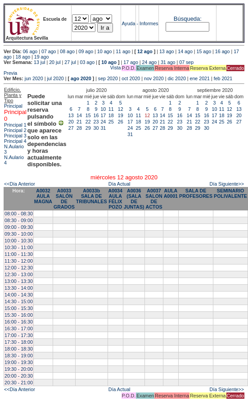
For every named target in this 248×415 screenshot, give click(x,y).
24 (103, 121)
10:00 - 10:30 (19, 240)
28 (79, 128)
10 (103, 109)
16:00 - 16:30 (19, 321)
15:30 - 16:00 (19, 315)
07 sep (186, 62)
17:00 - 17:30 (19, 335)
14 (79, 115)
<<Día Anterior (19, 184)
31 (103, 128)
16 (96, 115)
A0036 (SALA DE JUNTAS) (134, 199)
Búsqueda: (188, 18)
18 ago (22, 56)
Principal (13, 106)
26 (120, 121)
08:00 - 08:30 (19, 213)
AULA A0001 (171, 193)
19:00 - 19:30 (19, 362)
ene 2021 (200, 78)
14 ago (185, 51)
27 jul (70, 62)
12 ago (145, 51)
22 (88, 121)
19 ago (41, 56)
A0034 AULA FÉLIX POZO (115, 199)
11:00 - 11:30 (19, 254)
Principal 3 (15, 135)
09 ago (86, 51)
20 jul (54, 62)
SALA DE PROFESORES (195, 193)
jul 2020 (55, 78)
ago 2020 (81, 78)
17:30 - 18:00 (19, 342)
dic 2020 (177, 78)
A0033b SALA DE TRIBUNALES (91, 196)
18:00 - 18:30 (19, 348)
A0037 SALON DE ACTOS (153, 199)
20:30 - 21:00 (19, 382)
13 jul (39, 62)
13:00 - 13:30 (19, 281)
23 (96, 121)
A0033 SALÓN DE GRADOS (64, 199)
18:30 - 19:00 (19, 355)
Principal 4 (15, 141)
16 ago (222, 51)
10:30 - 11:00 (19, 247)
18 (111, 115)
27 (71, 128)
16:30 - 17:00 (19, 328)
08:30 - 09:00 (19, 220)
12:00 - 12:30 (19, 267)
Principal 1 (15, 125)
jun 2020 (34, 78)
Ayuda (128, 23)
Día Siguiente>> (227, 184)
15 (88, 115)
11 (111, 109)
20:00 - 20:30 (19, 376)
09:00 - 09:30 (19, 227)
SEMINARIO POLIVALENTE (230, 193)
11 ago (123, 51)
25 (111, 121)
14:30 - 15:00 (19, 301)
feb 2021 (223, 78)
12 (120, 109)
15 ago (204, 51)
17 (103, 115)
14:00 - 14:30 (19, 294)
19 (120, 115)
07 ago (48, 51)
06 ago (30, 51)
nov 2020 (154, 78)
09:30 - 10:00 (19, 234)
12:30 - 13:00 (19, 274)
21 (79, 121)
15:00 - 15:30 (19, 308)
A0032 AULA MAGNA (43, 196)
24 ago (149, 62)
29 (88, 128)
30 (96, 128)
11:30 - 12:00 (19, 261)
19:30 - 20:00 (19, 369)
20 (71, 121)
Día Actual (119, 184)
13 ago (166, 51)
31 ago (168, 62)
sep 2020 (108, 78)
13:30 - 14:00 (19, 288)
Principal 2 (15, 130)
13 (71, 115)
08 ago (67, 51)
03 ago (87, 62)
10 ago (104, 51)
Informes (149, 23)
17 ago (130, 62)
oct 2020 (131, 78)
